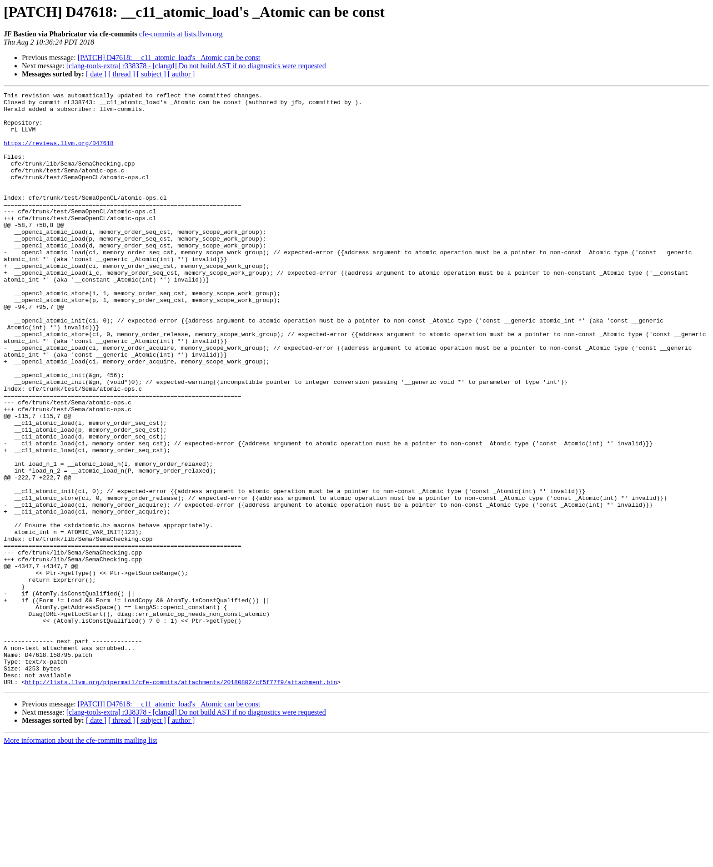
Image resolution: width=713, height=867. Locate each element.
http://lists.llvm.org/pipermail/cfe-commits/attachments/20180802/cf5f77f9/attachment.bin (181, 800)
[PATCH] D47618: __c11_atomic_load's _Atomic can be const (169, 57)
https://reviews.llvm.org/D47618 (59, 154)
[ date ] (96, 74)
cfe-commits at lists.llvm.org (181, 34)
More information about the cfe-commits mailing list (80, 859)
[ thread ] (121, 74)
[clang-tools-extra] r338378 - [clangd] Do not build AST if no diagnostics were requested (196, 66)
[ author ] (181, 74)
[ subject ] (151, 74)
